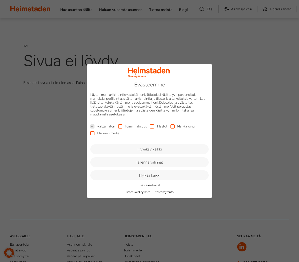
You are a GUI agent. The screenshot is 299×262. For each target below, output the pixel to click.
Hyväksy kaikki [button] (149, 149)
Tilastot (158, 126)
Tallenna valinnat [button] (149, 162)
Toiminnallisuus (132, 126)
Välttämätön (102, 126)
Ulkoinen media (104, 133)
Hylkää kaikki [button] (149, 175)
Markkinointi (182, 126)
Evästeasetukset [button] (149, 185)
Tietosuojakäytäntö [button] (138, 192)
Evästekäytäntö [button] (164, 192)
